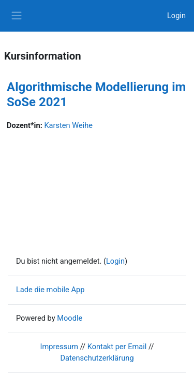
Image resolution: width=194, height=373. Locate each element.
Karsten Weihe (68, 125)
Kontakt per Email (117, 346)
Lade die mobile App (50, 289)
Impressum (59, 346)
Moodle (69, 318)
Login (176, 15)
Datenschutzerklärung (96, 358)
